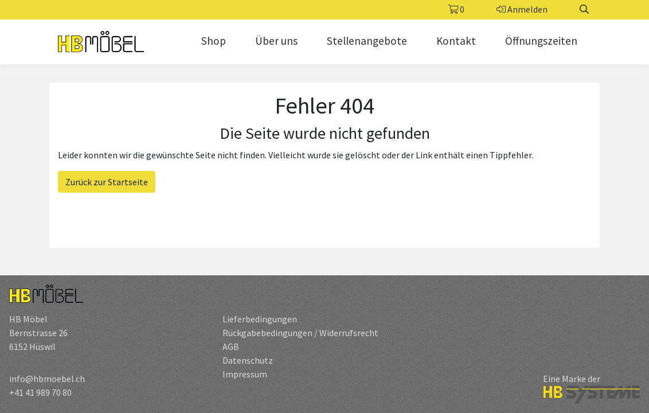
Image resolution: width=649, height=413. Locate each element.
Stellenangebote (367, 41)
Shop (213, 41)
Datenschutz (247, 360)
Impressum (244, 374)
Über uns (276, 41)
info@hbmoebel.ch (47, 378)
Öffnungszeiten (541, 41)
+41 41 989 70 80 (40, 392)
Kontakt (456, 41)
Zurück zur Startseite (106, 182)
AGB (230, 346)
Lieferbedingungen (259, 319)
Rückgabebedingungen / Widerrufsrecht (300, 332)
